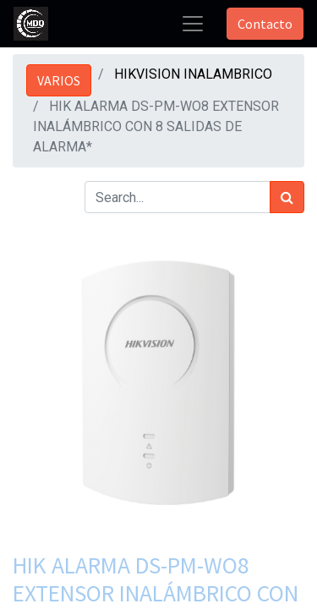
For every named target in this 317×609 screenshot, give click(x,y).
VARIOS (58, 80)
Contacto (265, 23)
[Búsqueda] (287, 197)
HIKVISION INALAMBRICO (193, 74)
